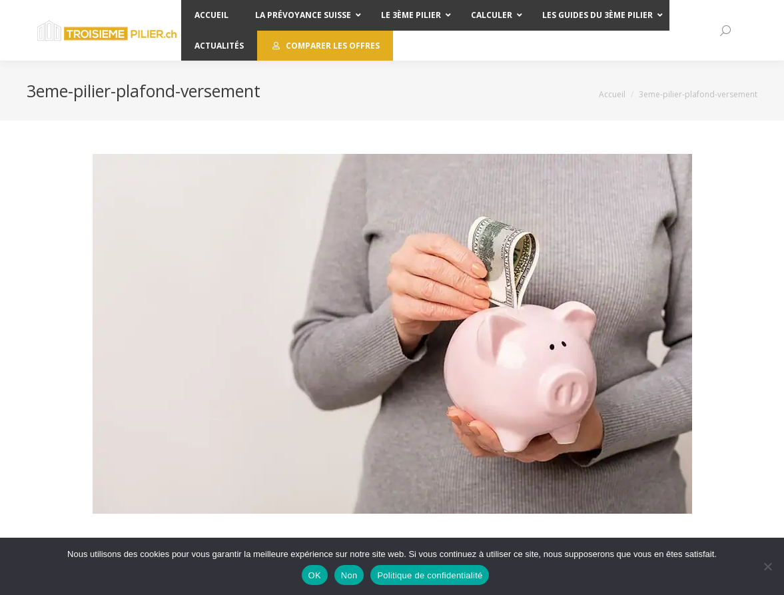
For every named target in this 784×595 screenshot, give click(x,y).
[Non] (767, 566)
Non (349, 575)
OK (314, 575)
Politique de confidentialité (429, 575)
